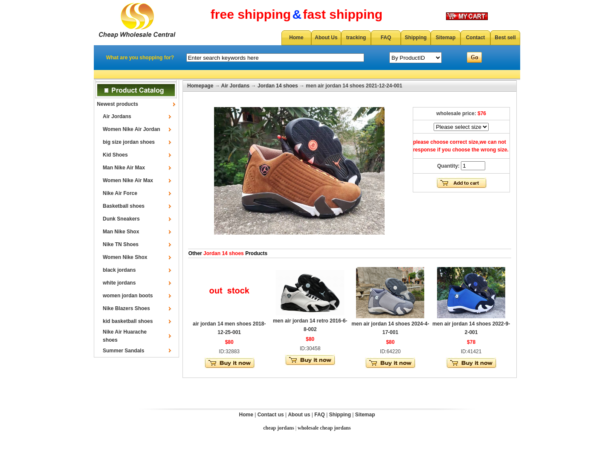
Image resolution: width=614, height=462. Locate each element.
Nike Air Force (120, 193)
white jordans (119, 283)
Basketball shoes (124, 206)
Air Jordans (117, 116)
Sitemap (446, 38)
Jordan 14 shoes (278, 86)
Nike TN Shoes (121, 244)
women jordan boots (128, 296)
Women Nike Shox (125, 257)
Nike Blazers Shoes (126, 308)
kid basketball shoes (128, 321)
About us (299, 415)
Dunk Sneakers (121, 219)
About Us (326, 38)
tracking (356, 38)
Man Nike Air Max (124, 168)
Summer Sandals (123, 351)
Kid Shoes (115, 155)
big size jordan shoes (129, 142)
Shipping (415, 38)
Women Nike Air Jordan (131, 129)
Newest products (117, 104)
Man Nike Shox (121, 232)
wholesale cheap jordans (324, 428)
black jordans (119, 270)
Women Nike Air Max (128, 180)
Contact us (271, 415)
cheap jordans (278, 428)
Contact (475, 38)
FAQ (386, 38)
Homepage (200, 86)
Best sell (505, 38)
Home (296, 38)
